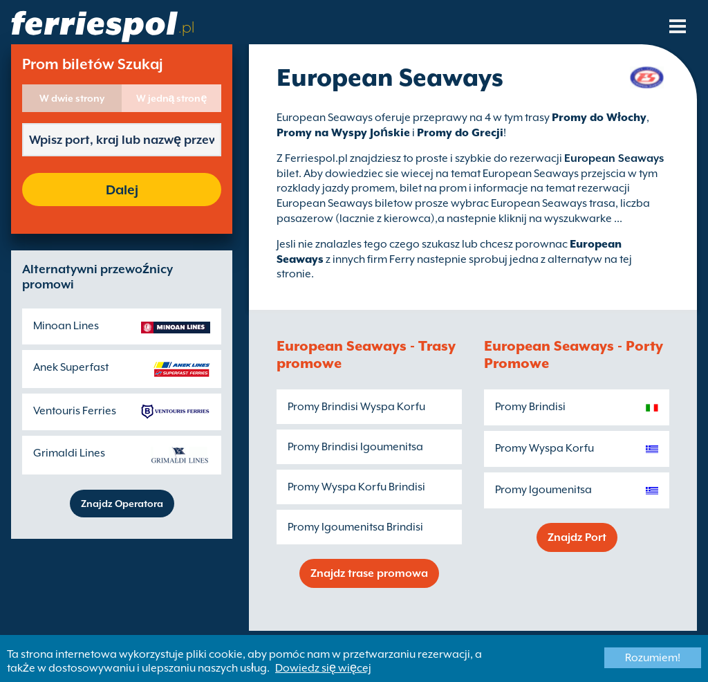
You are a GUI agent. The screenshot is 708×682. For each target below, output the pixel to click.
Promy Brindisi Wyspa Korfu (356, 406)
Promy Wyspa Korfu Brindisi (356, 487)
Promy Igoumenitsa (543, 489)
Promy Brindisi (530, 406)
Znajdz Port (577, 537)
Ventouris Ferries (74, 411)
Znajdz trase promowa (369, 573)
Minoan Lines (66, 326)
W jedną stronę (171, 98)
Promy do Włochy (599, 117)
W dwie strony (71, 98)
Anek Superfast (71, 367)
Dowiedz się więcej (323, 668)
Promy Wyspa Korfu (544, 448)
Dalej (122, 189)
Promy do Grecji (460, 133)
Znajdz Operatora (122, 503)
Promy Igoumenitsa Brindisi (355, 527)
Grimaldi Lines (69, 453)
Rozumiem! (652, 658)
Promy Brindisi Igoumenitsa (355, 447)
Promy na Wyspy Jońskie (343, 133)
